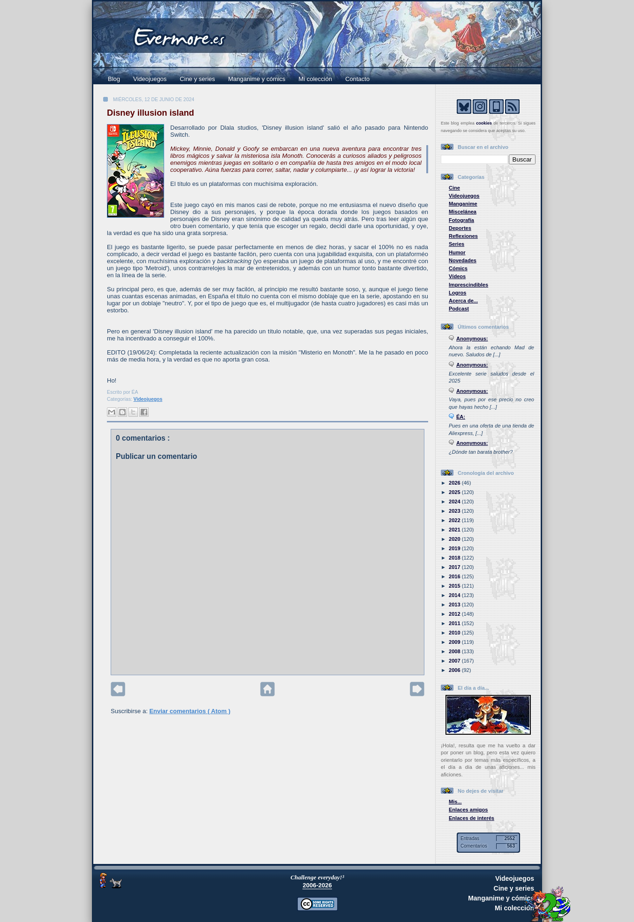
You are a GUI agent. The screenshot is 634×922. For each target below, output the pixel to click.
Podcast (459, 308)
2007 (455, 661)
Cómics (458, 268)
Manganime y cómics (257, 78)
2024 (455, 501)
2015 (455, 586)
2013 (455, 604)
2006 (455, 670)
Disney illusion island (150, 113)
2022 (455, 520)
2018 (455, 558)
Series (456, 244)
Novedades (462, 260)
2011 (455, 623)
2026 (455, 483)
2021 (455, 529)
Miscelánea (462, 211)
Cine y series (197, 78)
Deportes (460, 228)
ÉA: (460, 417)
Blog (114, 78)
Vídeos (457, 276)
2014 (455, 595)
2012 (455, 614)
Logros (457, 292)
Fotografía (461, 220)
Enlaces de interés (471, 818)
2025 (455, 492)
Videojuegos (149, 78)
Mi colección (315, 78)
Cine (454, 188)
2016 (455, 576)
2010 (455, 632)
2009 (455, 642)
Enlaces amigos (468, 809)
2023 (455, 511)
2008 (455, 651)
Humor (457, 252)
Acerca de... (463, 300)
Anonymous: (472, 338)
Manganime (463, 204)
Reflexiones (463, 236)
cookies (484, 123)
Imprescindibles (468, 285)
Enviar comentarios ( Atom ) (189, 711)
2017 (455, 567)
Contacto (357, 78)
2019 (455, 548)
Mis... (455, 801)
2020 (455, 539)
